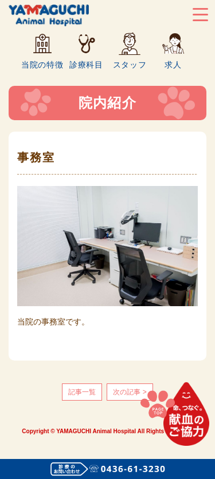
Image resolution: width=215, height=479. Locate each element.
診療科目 (86, 64)
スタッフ (130, 64)
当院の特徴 (42, 64)
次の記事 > (129, 392)
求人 (173, 64)
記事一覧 (82, 392)
